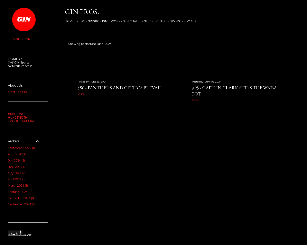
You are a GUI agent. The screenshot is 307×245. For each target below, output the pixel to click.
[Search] (284, 11)
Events (159, 21)
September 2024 (21, 148)
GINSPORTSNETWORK (104, 21)
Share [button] (81, 93)
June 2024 (17, 167)
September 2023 (21, 204)
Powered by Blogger (177, 226)
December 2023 (21, 198)
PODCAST (174, 21)
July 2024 (16, 160)
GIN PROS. (82, 11)
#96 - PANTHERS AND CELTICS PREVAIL (120, 88)
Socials (190, 21)
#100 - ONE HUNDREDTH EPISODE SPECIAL (21, 117)
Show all (278, 44)
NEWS (81, 21)
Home (69, 21)
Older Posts (279, 135)
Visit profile (23, 39)
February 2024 (19, 192)
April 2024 (16, 179)
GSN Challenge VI (137, 21)
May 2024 (16, 173)
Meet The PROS (19, 92)
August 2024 (18, 154)
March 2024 (18, 185)
